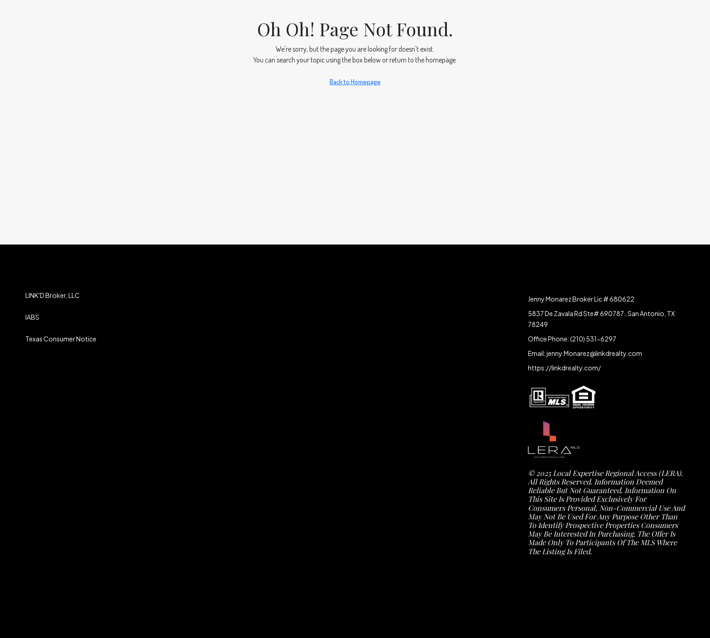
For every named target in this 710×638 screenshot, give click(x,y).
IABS (32, 317)
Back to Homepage (355, 81)
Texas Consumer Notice (60, 339)
